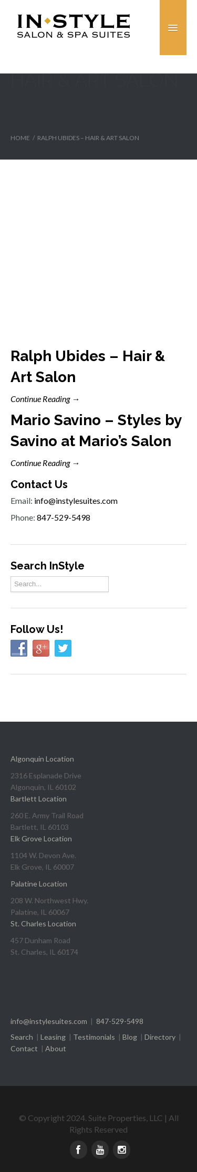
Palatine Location (39, 883)
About (55, 1048)
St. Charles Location (43, 923)
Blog (129, 1036)
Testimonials (94, 1036)
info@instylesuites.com (76, 500)
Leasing (53, 1036)
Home (20, 138)
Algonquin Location (42, 758)
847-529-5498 (63, 517)
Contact (24, 1048)
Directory (159, 1036)
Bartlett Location (39, 798)
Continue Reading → (45, 399)
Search (22, 1036)
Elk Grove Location (41, 838)
